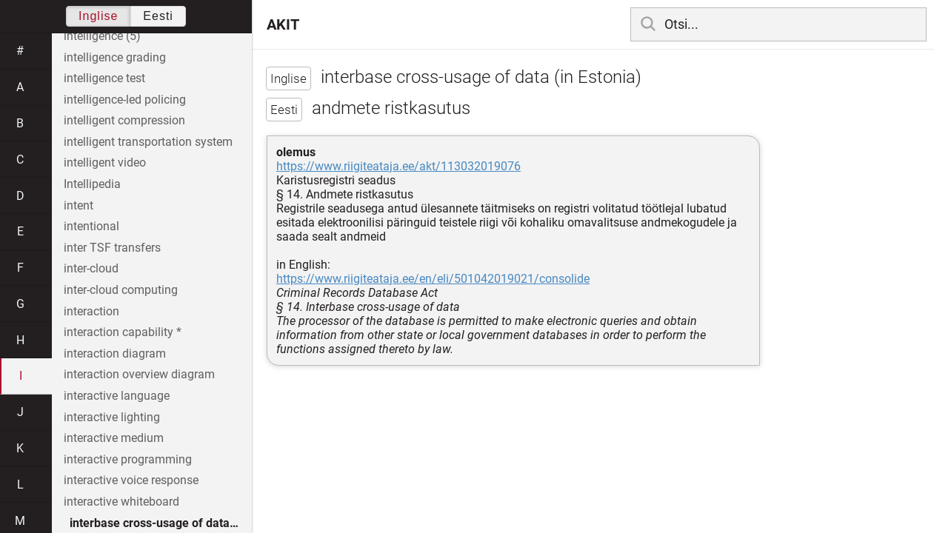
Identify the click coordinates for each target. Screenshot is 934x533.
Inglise (98, 16)
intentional (91, 226)
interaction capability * (122, 332)
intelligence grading (115, 57)
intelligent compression (124, 120)
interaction (91, 311)
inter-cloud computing (121, 290)
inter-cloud (91, 268)
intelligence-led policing (125, 100)
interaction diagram (115, 353)
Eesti (158, 16)
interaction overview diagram (139, 374)
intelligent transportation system (148, 142)
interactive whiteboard (121, 502)
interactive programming (128, 459)
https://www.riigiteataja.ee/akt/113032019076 (398, 166)
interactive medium (114, 438)
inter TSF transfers (112, 248)
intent (78, 205)
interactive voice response (131, 480)
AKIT (283, 24)
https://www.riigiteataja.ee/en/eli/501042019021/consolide (433, 279)
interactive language (117, 396)
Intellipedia (92, 184)
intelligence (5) (102, 36)
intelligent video (105, 162)
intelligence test (104, 78)
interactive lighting (112, 417)
